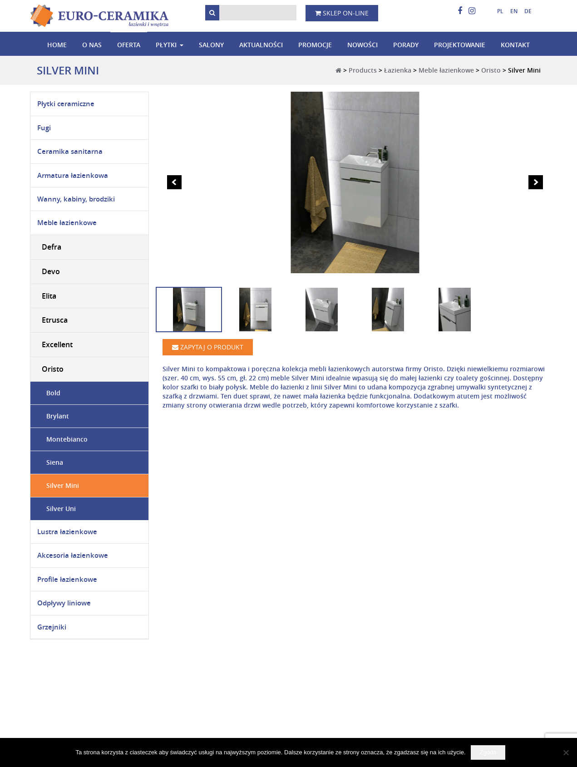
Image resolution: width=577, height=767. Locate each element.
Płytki (166, 44)
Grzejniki (51, 627)
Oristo (491, 70)
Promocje (315, 44)
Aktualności (261, 44)
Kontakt (515, 44)
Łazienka (397, 70)
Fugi (44, 128)
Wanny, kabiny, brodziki (76, 199)
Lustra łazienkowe (67, 531)
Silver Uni (61, 508)
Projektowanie (459, 44)
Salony (211, 44)
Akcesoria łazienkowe (72, 555)
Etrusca (55, 320)
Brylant (57, 416)
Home (57, 44)
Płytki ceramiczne (65, 103)
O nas (92, 44)
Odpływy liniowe (64, 603)
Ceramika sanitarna (70, 151)
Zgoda (488, 752)
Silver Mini (62, 485)
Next (535, 182)
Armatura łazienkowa (72, 175)
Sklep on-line (342, 13)
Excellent (57, 344)
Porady (406, 44)
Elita (49, 296)
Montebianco (67, 439)
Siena (54, 462)
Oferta (128, 44)
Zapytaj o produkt (207, 347)
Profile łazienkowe (67, 579)
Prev (174, 182)
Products (363, 70)
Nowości (362, 44)
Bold (53, 392)
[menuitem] (496, 11)
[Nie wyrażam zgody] (565, 752)
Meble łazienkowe (446, 70)
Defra (51, 247)
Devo (51, 271)
